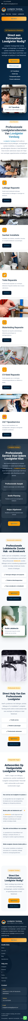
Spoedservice (4, 959)
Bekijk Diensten (14, 744)
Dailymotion (4, 978)
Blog (2, 956)
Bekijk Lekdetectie (14, 598)
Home (3, 14)
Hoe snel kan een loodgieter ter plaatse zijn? (14, 794)
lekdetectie (21, 14)
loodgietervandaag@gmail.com (10, 3)
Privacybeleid (4, 1018)
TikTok (3, 975)
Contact (14, 14)
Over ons (8, 14)
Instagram (3, 966)
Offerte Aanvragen (14, 66)
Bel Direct (14, 61)
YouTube (3, 980)
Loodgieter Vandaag (16, 135)
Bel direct (14, 18)
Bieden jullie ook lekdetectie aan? (14, 810)
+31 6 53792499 (7, 1)
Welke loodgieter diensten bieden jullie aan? (14, 844)
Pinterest (3, 969)
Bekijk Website (14, 906)
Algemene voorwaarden (13, 1018)
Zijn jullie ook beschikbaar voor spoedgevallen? (14, 828)
